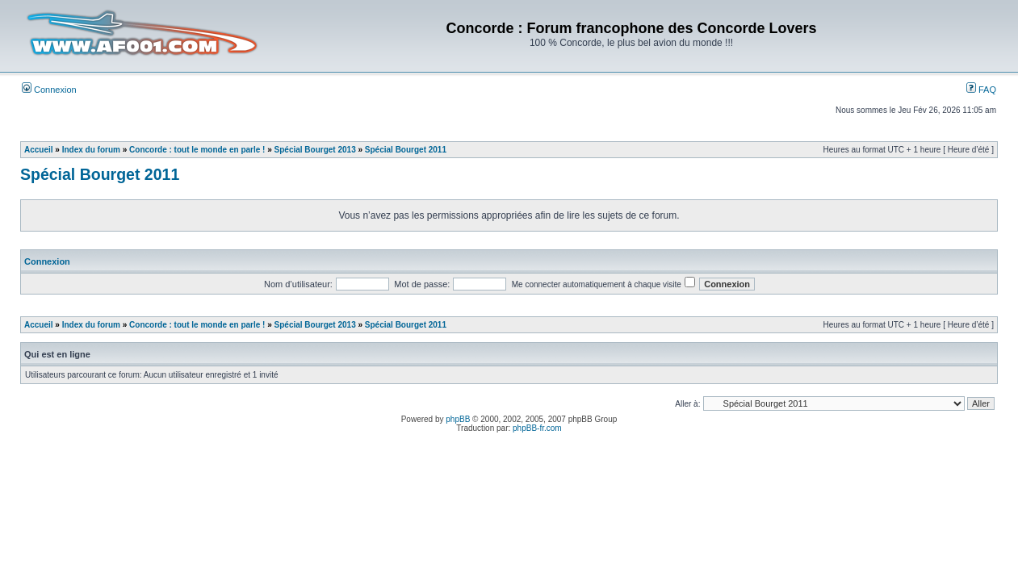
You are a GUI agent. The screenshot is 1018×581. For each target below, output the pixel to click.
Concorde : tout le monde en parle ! (197, 149)
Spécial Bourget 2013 (315, 149)
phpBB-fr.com (537, 428)
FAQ (981, 89)
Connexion (49, 89)
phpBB (458, 419)
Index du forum (91, 149)
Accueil (38, 149)
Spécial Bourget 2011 (405, 149)
